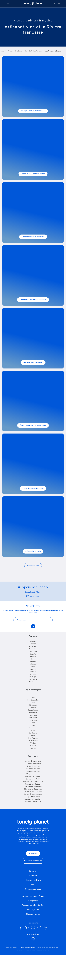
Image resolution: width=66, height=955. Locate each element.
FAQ (33, 884)
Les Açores (33, 738)
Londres (33, 708)
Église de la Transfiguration (33, 488)
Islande (33, 664)
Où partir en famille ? (33, 799)
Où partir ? (33, 871)
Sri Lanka (33, 679)
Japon (33, 669)
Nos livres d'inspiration (33, 861)
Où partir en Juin (33, 774)
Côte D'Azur (18, 51)
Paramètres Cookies (43, 950)
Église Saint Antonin (33, 551)
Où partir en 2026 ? (33, 802)
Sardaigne (33, 733)
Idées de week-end (33, 880)
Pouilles (33, 725)
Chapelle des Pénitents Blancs (33, 174)
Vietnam (33, 748)
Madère (33, 746)
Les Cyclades (33, 700)
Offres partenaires (33, 889)
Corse (33, 702)
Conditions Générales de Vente (26, 950)
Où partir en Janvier (33, 761)
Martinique (33, 715)
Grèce (33, 659)
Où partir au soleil (33, 797)
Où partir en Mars (33, 766)
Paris (33, 723)
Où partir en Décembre (33, 789)
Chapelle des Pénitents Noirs (33, 237)
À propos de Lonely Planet (33, 896)
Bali (33, 697)
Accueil (3, 51)
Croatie (33, 644)
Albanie (33, 641)
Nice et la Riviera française (33, 20)
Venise (33, 743)
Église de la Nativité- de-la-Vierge (33, 425)
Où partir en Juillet (33, 776)
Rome (33, 730)
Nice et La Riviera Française (33, 51)
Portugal (33, 677)
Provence (33, 728)
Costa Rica (33, 649)
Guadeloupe (33, 710)
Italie (33, 667)
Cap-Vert (33, 646)
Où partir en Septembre (33, 781)
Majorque (33, 713)
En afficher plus (33, 566)
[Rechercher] (55, 3)
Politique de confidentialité (27, 947)
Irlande (33, 662)
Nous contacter (33, 914)
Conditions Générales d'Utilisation (47, 947)
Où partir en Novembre (33, 787)
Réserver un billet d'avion (33, 905)
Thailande (33, 682)
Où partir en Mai (33, 771)
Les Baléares (33, 741)
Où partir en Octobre (33, 784)
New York (33, 720)
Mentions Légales (11, 947)
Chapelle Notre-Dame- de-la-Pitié (33, 299)
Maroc (33, 672)
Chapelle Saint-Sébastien (33, 362)
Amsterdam (33, 695)
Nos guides (33, 853)
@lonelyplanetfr (33, 596)
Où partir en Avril (33, 769)
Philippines (33, 674)
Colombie (33, 651)
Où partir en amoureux (33, 794)
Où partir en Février (33, 764)
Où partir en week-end (33, 792)
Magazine (33, 875)
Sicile (33, 735)
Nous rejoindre (33, 910)
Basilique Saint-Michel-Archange (33, 111)
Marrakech (33, 718)
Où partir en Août (33, 779)
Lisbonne (33, 705)
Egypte (33, 654)
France (10, 51)
